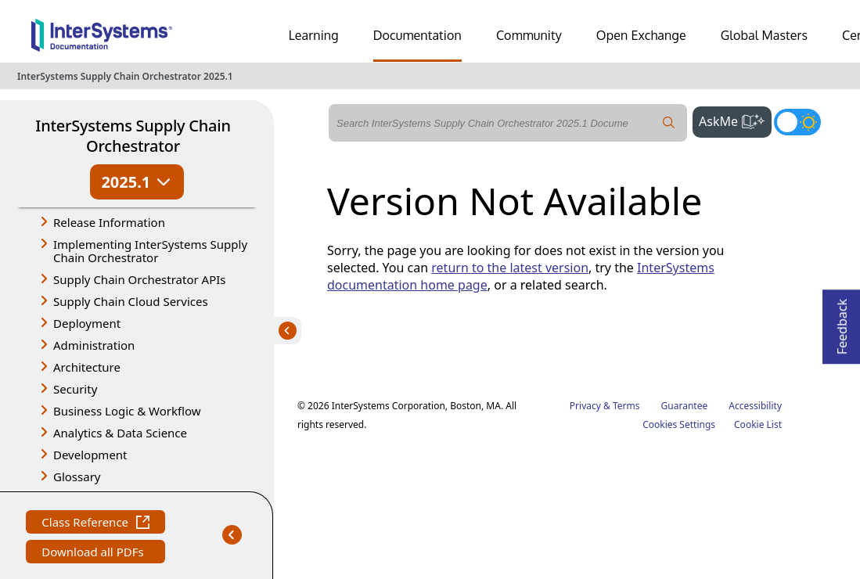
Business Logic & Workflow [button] (127, 411)
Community (529, 35)
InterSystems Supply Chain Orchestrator (132, 135)
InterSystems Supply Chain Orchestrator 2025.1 (125, 76)
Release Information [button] (109, 222)
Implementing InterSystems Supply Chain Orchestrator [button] (150, 250)
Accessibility (755, 405)
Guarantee (684, 405)
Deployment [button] (87, 323)
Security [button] (75, 389)
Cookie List (758, 424)
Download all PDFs (94, 553)
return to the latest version (509, 267)
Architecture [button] (87, 367)
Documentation (417, 35)
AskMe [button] (735, 119)
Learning (314, 35)
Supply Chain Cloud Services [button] (130, 301)
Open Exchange (641, 35)
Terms (626, 405)
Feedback (842, 322)
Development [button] (90, 454)
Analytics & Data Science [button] (120, 433)
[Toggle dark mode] (797, 122)
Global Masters (764, 35)
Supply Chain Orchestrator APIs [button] (139, 279)
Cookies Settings (678, 424)
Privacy (585, 405)
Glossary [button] (77, 476)
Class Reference (95, 524)
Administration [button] (94, 345)
